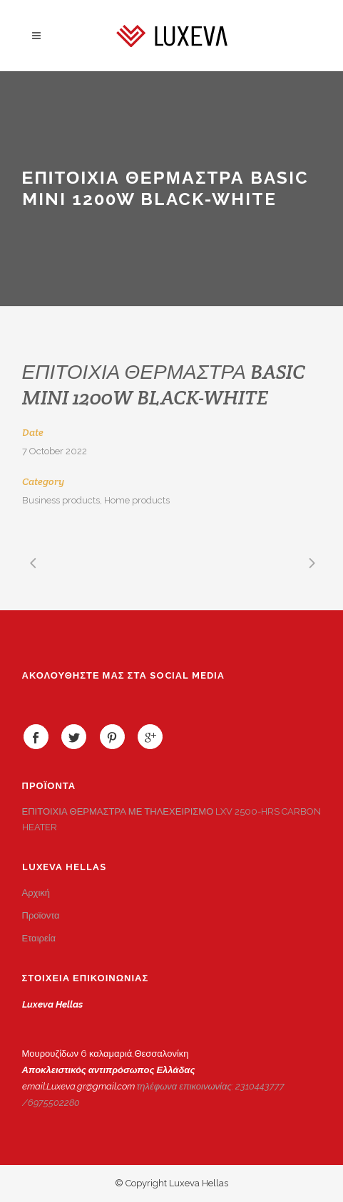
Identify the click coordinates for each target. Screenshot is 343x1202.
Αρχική (36, 892)
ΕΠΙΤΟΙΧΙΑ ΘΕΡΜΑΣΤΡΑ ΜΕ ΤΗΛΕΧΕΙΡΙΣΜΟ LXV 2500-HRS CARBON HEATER (172, 819)
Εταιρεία (39, 938)
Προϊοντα (41, 915)
